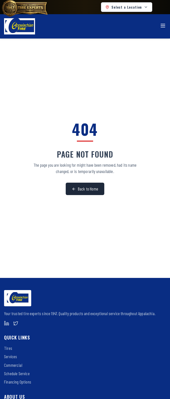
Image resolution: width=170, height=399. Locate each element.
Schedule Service (17, 373)
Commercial (13, 365)
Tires (8, 348)
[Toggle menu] (163, 26)
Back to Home (85, 188)
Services (10, 356)
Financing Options (17, 381)
